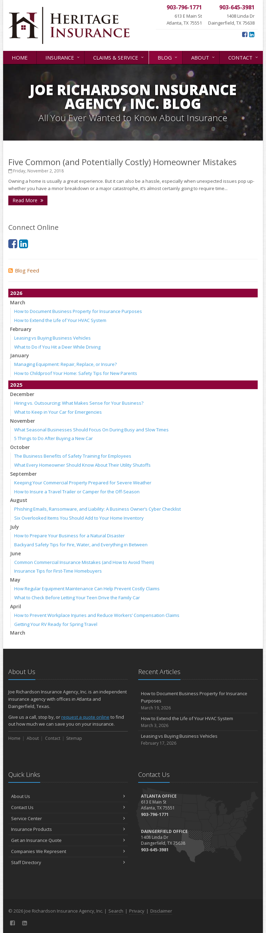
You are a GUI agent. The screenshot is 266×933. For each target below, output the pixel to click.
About (203, 57)
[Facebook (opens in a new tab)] (244, 34)
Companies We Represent (68, 851)
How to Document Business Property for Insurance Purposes (78, 311)
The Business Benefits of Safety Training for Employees (72, 456)
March (17, 302)
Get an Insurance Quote (68, 840)
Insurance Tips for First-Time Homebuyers (58, 571)
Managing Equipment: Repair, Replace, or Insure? (65, 364)
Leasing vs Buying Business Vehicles (52, 338)
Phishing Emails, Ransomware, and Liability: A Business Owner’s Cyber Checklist (97, 509)
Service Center (68, 818)
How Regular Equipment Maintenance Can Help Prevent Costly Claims (87, 588)
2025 (16, 384)
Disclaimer (161, 911)
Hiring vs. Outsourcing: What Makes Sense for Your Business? (78, 403)
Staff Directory (68, 862)
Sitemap (74, 738)
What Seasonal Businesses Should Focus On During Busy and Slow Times (91, 430)
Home (20, 57)
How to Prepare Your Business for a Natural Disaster (69, 535)
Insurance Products (68, 829)
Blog (168, 57)
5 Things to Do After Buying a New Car (53, 438)
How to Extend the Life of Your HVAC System (60, 320)
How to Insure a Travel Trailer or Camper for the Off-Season (77, 491)
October (20, 447)
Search (115, 911)
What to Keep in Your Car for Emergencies (58, 412)
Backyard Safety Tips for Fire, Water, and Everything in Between (81, 544)
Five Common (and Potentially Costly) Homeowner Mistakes (122, 162)
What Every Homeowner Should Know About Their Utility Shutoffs (82, 465)
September (23, 473)
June (15, 553)
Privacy (136, 911)
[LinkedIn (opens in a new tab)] (251, 34)
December (22, 394)
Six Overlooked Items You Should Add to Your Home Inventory (79, 518)
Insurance (63, 57)
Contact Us (68, 807)
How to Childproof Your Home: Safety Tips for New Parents (75, 373)
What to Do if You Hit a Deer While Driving (57, 347)
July (14, 526)
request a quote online (85, 717)
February (21, 329)
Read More (27, 200)
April (15, 606)
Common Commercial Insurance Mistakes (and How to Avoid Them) (84, 562)
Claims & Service (119, 57)
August (18, 500)
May (15, 579)
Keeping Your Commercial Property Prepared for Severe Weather (82, 482)
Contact (243, 57)
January (19, 355)
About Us (68, 796)
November (22, 421)
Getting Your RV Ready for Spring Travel (55, 624)
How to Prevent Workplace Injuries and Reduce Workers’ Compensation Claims (96, 615)
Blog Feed (23, 270)
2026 (16, 292)
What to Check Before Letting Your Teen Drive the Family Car (77, 597)
